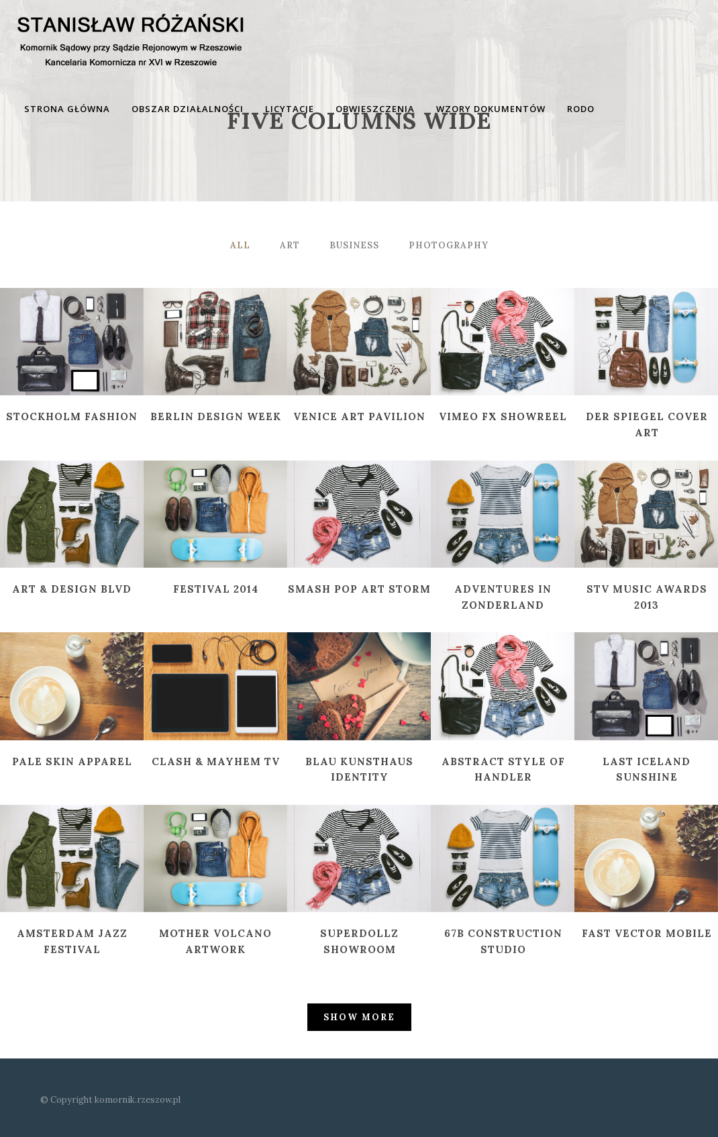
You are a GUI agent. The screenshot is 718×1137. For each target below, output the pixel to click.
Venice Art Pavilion (359, 416)
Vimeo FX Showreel (503, 416)
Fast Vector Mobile (647, 933)
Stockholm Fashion (72, 416)
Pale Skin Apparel (72, 761)
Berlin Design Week (215, 416)
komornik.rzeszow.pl (138, 1099)
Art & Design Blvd (72, 589)
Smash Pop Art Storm (359, 589)
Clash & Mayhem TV (216, 761)
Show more (359, 1017)
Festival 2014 (215, 589)
